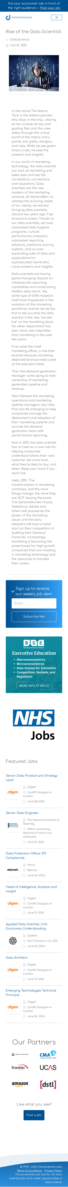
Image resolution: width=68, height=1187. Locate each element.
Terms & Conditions (29, 1170)
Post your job (50, 8)
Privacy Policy (53, 1170)
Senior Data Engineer (22, 813)
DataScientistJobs (19, 17)
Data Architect (16, 957)
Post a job (34, 1115)
